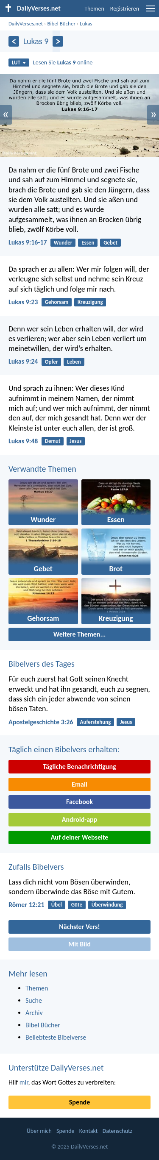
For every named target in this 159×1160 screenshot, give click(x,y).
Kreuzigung (90, 302)
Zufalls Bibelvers (36, 867)
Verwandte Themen (42, 469)
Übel (56, 904)
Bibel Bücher (61, 23)
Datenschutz (117, 1131)
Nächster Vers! (79, 927)
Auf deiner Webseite (80, 837)
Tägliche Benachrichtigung (79, 766)
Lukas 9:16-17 (27, 242)
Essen (87, 242)
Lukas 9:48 (23, 441)
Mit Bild (79, 944)
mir (24, 1082)
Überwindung (107, 904)
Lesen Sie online (63, 62)
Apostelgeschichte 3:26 (40, 722)
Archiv (34, 1013)
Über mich (39, 1131)
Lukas (86, 23)
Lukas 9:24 (23, 361)
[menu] (150, 11)
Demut (53, 441)
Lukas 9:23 (23, 302)
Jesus (75, 441)
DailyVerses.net (25, 23)
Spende (79, 1102)
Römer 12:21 (26, 905)
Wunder (63, 242)
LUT (19, 62)
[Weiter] (58, 41)
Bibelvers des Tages (41, 664)
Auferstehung (95, 722)
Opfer (51, 362)
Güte (76, 904)
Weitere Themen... (79, 634)
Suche (33, 1000)
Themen (94, 8)
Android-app (79, 819)
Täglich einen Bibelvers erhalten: (64, 749)
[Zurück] (13, 41)
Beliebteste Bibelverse (55, 1037)
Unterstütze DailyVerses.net (55, 1068)
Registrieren (124, 8)
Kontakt (88, 1131)
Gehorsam (56, 302)
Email (79, 784)
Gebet (110, 242)
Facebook (79, 802)
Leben (74, 362)
